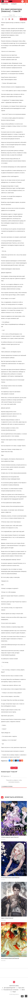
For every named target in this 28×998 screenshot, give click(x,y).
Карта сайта (21, 987)
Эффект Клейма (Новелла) (7, 918)
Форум (14, 991)
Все (14, 15)
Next (25, 19)
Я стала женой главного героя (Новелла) (10, 877)
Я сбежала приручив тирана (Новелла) (10, 837)
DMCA (23, 989)
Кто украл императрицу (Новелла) (10, 16)
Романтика (4, 4)
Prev (21, 19)
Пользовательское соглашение (11, 989)
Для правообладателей (9, 987)
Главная (10, 15)
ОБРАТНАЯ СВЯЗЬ (14, 985)
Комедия (14, 4)
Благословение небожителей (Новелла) (10, 958)
